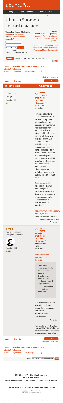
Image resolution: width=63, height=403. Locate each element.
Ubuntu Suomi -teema (13, 380)
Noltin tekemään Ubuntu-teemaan (43, 380)
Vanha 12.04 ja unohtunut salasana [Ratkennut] (41, 98)
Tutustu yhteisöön (50, 36)
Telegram (51, 50)
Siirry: (29, 359)
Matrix (44, 50)
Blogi (39, 38)
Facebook (53, 48)
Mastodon (37, 50)
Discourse (44, 48)
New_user (11, 93)
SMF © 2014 (29, 375)
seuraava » (55, 77)
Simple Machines (40, 375)
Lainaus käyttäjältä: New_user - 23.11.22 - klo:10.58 (42, 257)
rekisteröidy (19, 34)
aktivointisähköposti (18, 37)
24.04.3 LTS (45, 34)
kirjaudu (9, 34)
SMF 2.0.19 (19, 375)
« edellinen (44, 77)
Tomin (9, 228)
